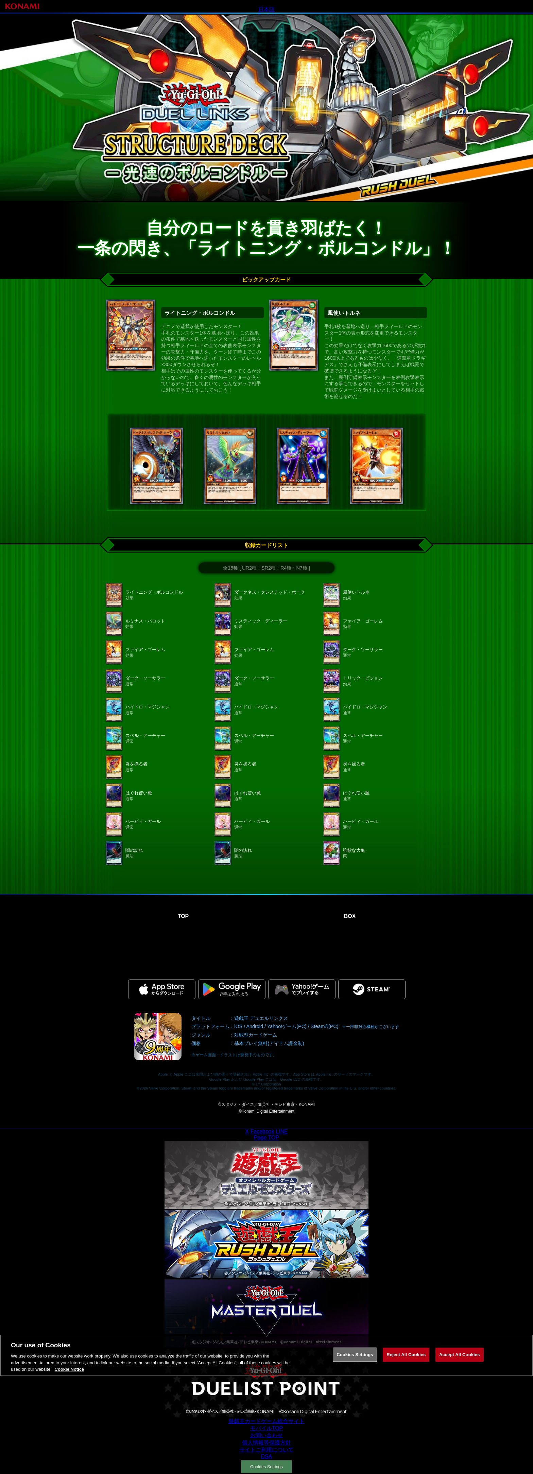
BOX (350, 916)
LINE (282, 1131)
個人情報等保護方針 (266, 1442)
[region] (266, 1378)
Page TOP (266, 1137)
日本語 (266, 9)
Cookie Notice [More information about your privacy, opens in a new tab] (69, 1392)
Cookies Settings (266, 1466)
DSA (266, 1456)
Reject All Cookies (406, 1377)
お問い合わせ (266, 1435)
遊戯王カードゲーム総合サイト (266, 1421)
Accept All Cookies (459, 1377)
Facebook (262, 1131)
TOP (183, 916)
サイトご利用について (266, 1450)
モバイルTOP (266, 1428)
